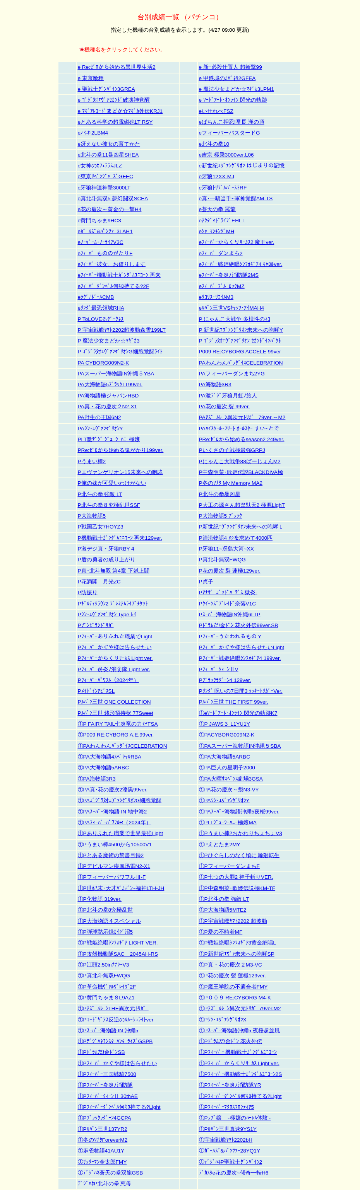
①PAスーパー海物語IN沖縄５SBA (240, 746)
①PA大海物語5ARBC (224, 757)
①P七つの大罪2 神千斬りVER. (236, 877)
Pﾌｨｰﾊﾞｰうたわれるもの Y (230, 636)
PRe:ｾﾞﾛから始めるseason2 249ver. (242, 439)
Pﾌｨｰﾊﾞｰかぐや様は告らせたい (115, 647)
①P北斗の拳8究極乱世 (105, 910)
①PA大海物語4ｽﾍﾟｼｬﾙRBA (110, 757)
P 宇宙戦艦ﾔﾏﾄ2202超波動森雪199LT (122, 330)
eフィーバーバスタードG (229, 133)
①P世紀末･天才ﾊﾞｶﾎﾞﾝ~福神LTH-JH (121, 888)
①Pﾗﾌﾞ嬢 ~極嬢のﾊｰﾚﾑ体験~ (235, 1118)
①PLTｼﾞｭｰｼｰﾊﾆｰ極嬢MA (228, 822)
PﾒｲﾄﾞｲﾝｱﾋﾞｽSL (96, 691)
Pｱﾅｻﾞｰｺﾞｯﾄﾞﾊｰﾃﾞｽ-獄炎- (228, 592)
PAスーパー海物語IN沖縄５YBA (116, 374)
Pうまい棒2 (92, 461)
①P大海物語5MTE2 (223, 910)
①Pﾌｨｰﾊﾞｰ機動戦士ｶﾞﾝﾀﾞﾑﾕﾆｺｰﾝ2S (240, 1074)
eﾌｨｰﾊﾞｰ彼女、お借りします (112, 264)
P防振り (88, 592)
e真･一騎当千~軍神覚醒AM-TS (236, 198)
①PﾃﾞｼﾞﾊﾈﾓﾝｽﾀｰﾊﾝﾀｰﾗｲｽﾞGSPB (115, 1041)
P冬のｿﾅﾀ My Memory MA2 (231, 483)
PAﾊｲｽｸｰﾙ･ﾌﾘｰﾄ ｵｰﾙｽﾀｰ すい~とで (239, 428)
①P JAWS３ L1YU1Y (224, 724)
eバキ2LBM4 (93, 133)
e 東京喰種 (91, 78)
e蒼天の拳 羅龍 (217, 209)
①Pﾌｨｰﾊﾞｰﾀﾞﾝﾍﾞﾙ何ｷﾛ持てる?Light (240, 1096)
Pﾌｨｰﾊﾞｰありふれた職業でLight (115, 636)
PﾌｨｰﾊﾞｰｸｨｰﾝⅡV (218, 669)
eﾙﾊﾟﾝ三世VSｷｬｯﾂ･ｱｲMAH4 (231, 308)
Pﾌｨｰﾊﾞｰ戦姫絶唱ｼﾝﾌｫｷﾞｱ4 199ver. (240, 658)
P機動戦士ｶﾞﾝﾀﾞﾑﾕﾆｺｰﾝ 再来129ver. (120, 538)
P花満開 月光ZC (99, 582)
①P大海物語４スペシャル (109, 921)
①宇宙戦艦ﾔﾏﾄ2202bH (226, 1140)
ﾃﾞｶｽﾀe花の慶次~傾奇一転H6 (234, 1173)
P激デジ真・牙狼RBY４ (106, 549)
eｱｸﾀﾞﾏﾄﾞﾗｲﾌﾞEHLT (222, 220)
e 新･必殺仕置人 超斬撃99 (230, 67)
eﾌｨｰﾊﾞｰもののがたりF (105, 253)
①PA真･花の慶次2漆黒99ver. (113, 790)
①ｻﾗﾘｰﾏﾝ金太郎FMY (102, 1162)
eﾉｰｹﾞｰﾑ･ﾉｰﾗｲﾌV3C (100, 242)
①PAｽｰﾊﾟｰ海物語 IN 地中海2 (112, 812)
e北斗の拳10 (214, 144)
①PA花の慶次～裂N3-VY (229, 790)
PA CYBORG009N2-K (103, 363)
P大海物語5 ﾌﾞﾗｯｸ (220, 516)
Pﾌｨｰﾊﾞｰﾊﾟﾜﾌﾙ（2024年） (108, 680)
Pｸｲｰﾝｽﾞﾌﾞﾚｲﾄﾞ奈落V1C (227, 604)
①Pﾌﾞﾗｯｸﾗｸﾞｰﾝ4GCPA (104, 1118)
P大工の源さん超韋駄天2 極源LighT (242, 505)
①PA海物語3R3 (97, 779)
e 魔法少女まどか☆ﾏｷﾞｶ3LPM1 (236, 89)
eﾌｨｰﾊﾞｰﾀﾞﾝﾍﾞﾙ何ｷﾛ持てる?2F (113, 286)
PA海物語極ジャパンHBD (108, 396)
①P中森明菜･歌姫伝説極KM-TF (237, 888)
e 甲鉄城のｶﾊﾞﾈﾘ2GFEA (227, 78)
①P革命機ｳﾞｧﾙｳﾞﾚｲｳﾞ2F (107, 987)
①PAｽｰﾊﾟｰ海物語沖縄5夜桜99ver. (239, 812)
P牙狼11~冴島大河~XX (226, 549)
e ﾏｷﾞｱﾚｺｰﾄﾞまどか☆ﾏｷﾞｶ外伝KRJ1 (120, 111)
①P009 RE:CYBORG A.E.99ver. (116, 735)
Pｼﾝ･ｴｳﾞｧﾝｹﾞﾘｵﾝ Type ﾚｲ (107, 614)
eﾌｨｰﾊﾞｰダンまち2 (221, 253)
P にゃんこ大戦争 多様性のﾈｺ (234, 319)
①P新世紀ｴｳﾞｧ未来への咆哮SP (236, 954)
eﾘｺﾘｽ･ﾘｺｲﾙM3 (216, 297)
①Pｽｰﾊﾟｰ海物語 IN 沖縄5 (108, 1030)
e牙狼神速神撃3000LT (104, 188)
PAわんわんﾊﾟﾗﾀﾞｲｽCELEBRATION (241, 363)
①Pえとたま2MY (219, 844)
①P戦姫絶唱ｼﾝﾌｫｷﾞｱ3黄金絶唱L (237, 943)
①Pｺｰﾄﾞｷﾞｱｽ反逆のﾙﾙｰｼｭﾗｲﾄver (116, 1020)
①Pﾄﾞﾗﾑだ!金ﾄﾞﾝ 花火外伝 (230, 1041)
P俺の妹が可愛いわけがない (112, 483)
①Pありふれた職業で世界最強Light (120, 833)
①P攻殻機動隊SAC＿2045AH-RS (118, 954)
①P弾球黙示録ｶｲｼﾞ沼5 (105, 932)
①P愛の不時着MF (221, 932)
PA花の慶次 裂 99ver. (224, 406)
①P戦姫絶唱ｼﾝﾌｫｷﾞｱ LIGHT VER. (118, 943)
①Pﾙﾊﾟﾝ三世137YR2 (102, 1129)
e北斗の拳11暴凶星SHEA (108, 155)
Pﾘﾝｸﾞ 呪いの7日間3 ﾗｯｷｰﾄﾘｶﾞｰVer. (241, 691)
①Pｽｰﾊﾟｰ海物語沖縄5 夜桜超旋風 (239, 1030)
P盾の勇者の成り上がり (106, 560)
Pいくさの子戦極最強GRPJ (232, 450)
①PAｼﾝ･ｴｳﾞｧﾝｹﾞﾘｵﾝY (224, 800)
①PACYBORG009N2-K (227, 735)
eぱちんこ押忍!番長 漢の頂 (231, 122)
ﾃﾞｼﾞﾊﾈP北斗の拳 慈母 (105, 1184)
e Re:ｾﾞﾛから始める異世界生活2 (117, 67)
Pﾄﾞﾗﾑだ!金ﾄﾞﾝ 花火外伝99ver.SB (238, 625)
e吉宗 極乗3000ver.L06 (226, 155)
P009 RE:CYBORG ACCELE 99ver (240, 352)
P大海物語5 (92, 516)
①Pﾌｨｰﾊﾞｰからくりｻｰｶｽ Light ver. (239, 1063)
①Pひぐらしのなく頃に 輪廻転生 (239, 855)
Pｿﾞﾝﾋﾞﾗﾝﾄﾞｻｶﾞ (96, 625)
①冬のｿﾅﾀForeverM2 (103, 1140)
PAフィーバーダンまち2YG (232, 374)
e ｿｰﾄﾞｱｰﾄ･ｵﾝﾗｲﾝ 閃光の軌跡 (233, 100)
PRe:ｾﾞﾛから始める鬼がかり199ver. (121, 450)
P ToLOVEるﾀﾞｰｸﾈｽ (101, 319)
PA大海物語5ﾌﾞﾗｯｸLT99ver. (110, 384)
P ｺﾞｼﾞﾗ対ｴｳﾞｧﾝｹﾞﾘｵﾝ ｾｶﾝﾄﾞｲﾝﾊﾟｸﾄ (240, 341)
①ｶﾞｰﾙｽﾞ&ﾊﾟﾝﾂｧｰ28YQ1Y (229, 1151)
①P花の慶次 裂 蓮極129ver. (232, 976)
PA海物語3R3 (215, 384)
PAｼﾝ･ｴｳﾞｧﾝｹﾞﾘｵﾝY (100, 428)
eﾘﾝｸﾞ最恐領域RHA (101, 308)
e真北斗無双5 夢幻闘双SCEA (113, 198)
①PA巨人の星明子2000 (227, 768)
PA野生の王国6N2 (99, 417)
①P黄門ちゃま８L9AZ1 (106, 998)
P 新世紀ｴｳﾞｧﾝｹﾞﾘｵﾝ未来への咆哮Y (241, 330)
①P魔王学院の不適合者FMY (233, 987)
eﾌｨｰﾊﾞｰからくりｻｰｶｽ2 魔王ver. (236, 242)
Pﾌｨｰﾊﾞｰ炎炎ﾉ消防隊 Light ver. (114, 669)
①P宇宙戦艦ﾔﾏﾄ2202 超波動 (233, 921)
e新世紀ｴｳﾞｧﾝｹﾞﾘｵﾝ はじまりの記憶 (242, 166)
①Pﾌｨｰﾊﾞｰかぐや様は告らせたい (117, 1063)
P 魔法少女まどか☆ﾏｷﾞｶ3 (109, 341)
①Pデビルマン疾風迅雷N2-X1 (114, 866)
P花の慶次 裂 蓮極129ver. (230, 571)
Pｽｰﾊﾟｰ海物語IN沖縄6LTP (230, 614)
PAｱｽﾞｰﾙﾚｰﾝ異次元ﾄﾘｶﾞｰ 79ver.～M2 (242, 417)
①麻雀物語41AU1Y (101, 1151)
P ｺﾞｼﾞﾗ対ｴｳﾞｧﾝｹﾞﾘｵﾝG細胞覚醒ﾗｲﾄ (120, 352)
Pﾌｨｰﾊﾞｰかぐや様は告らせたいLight (242, 647)
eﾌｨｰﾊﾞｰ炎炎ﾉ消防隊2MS (229, 275)
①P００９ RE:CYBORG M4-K (235, 998)
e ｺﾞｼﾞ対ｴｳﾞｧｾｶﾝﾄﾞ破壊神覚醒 (114, 100)
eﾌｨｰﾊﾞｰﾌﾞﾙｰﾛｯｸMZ (222, 286)
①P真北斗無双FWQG (104, 976)
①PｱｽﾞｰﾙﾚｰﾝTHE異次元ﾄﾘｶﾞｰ (113, 1008)
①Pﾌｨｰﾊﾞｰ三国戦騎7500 (107, 1074)
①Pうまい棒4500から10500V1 (115, 844)
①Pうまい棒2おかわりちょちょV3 (240, 833)
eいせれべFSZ (216, 111)
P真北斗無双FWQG (222, 560)
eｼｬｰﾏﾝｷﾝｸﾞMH (217, 231)
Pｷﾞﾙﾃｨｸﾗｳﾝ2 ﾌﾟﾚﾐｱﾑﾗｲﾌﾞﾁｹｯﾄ (113, 604)
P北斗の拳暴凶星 (219, 494)
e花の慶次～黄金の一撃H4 (110, 209)
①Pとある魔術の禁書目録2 (111, 855)
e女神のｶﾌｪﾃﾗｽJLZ (100, 166)
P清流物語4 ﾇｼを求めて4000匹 (236, 538)
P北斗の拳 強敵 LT (100, 494)
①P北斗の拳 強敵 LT (224, 899)
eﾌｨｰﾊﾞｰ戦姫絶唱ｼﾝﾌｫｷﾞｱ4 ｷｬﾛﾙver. (241, 264)
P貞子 (206, 582)
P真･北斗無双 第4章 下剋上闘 (113, 571)
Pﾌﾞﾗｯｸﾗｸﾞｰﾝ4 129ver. (225, 680)
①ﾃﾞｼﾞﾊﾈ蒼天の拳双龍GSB (110, 1173)
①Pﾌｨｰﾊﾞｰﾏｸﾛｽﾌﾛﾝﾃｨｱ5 (226, 1107)
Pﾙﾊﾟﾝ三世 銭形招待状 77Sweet (116, 713)
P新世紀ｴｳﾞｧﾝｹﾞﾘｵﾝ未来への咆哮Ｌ (241, 527)
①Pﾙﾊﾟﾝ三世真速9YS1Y (228, 1129)
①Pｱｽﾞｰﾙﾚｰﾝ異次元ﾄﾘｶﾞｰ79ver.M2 (240, 1008)
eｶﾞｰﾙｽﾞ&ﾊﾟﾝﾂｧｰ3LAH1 (105, 231)
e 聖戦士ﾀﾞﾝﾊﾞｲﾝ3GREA (106, 89)
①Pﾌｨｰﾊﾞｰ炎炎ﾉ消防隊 (105, 1085)
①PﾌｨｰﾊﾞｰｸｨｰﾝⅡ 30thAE (108, 1096)
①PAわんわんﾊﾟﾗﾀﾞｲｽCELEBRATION (122, 746)
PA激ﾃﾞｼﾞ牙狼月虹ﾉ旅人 (228, 396)
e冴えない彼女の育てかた (109, 144)
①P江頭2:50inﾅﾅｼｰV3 (103, 965)
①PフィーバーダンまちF (229, 866)
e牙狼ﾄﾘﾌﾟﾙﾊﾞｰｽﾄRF (223, 188)
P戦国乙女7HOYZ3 (100, 527)
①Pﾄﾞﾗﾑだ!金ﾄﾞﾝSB (101, 1052)
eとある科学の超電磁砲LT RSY (115, 122)
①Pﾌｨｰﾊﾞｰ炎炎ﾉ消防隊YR (230, 1085)
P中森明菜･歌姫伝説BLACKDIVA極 (241, 472)
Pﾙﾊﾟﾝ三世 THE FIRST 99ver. (234, 702)
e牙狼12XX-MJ (216, 176)
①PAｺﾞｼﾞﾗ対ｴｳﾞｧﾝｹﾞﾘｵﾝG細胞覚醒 (120, 800)
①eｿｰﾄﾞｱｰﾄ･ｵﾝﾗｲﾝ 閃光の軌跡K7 (238, 713)
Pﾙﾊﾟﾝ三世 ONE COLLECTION (114, 702)
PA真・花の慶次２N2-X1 (107, 406)
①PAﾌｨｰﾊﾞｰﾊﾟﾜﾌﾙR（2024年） (114, 822)
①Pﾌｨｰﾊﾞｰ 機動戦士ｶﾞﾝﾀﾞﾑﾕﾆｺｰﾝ (238, 1052)
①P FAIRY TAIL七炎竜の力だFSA (118, 724)
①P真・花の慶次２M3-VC (230, 965)
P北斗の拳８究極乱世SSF (109, 505)
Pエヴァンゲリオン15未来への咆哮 (120, 472)
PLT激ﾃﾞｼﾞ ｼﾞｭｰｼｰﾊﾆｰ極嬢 (109, 439)
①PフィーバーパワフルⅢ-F (112, 877)
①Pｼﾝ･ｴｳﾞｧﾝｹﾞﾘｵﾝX (223, 1020)
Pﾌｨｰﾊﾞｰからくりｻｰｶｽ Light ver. (115, 658)
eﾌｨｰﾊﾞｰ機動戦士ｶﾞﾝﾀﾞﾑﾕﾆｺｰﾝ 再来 (119, 275)
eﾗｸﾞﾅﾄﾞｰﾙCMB (96, 297)
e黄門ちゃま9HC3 (99, 220)
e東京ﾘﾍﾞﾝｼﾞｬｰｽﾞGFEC (105, 176)
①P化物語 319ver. (100, 899)
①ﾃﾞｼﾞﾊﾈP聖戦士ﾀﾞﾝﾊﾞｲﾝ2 (230, 1162)
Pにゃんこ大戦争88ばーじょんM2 (240, 461)
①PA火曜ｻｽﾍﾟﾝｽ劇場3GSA (231, 779)
